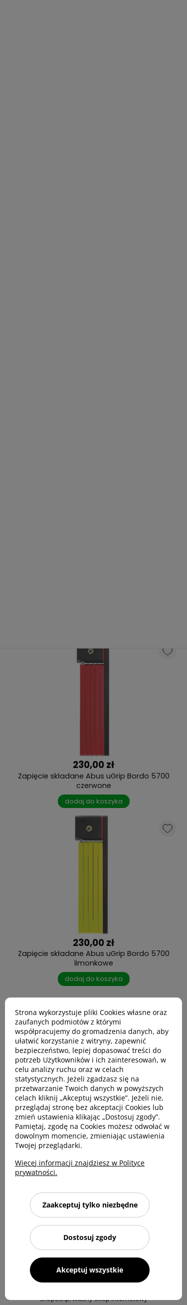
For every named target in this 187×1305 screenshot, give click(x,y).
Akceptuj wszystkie (89, 1269)
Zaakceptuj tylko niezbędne (90, 1205)
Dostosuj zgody (89, 1237)
